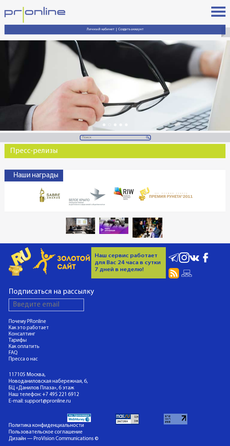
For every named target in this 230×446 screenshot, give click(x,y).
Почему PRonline (27, 321)
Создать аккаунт (131, 29)
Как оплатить (24, 346)
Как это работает (29, 328)
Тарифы (18, 340)
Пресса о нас (23, 359)
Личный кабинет (100, 29)
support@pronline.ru (48, 401)
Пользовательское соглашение (46, 432)
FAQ (13, 353)
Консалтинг (22, 334)
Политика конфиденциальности (46, 425)
